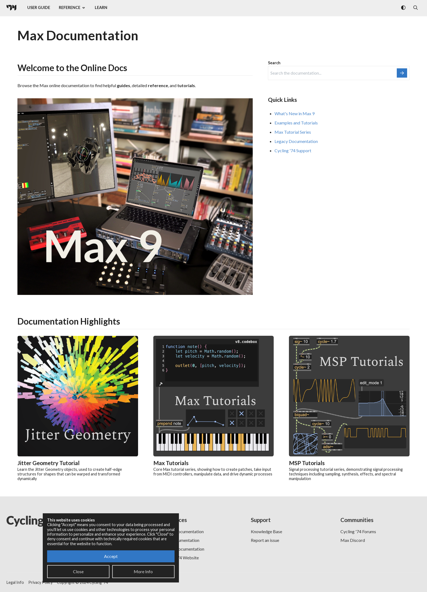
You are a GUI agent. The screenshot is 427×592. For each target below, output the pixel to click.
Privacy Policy (40, 582)
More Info (143, 571)
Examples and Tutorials (296, 122)
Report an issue (265, 540)
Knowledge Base (266, 531)
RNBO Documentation (182, 531)
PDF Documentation (180, 540)
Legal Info (15, 582)
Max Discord (352, 540)
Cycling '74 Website (180, 557)
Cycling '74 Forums (358, 531)
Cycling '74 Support (292, 150)
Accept (111, 556)
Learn (101, 7)
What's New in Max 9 (294, 113)
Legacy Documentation (296, 141)
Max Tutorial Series (292, 132)
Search (274, 62)
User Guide (38, 7)
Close (78, 571)
